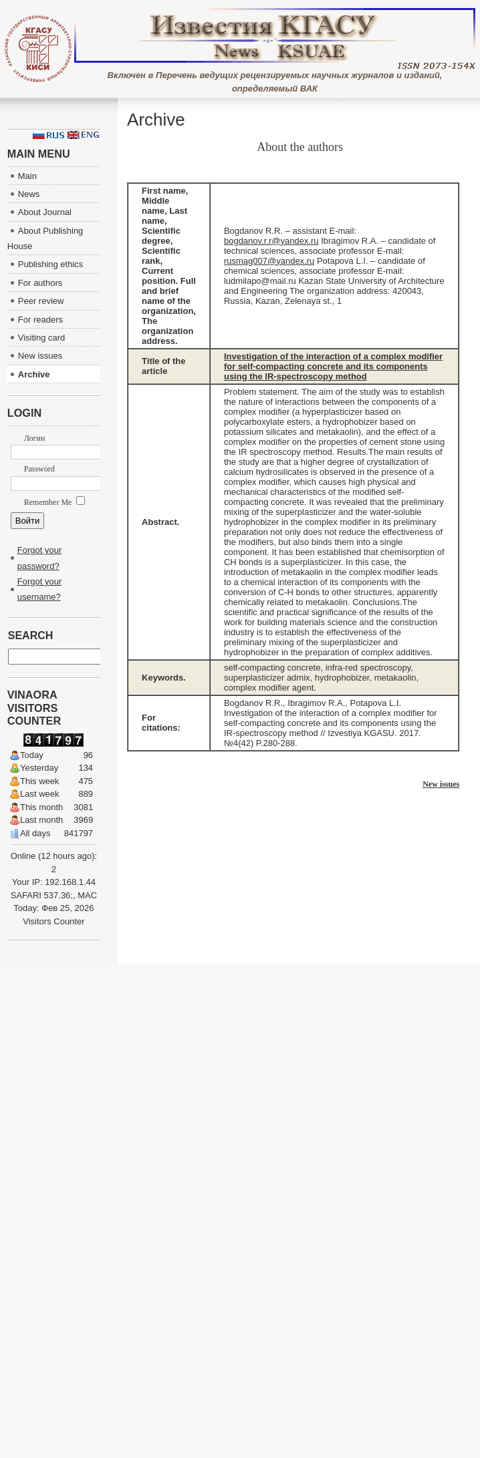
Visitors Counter (53, 921)
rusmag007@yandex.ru (269, 261)
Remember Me (55, 502)
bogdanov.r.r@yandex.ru (271, 241)
